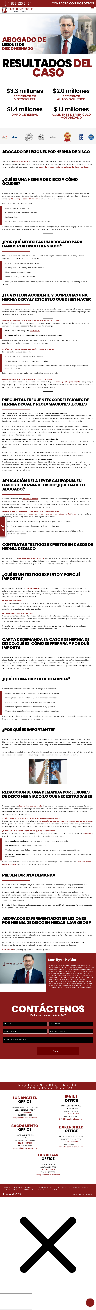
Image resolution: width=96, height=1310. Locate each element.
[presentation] (19, 1051)
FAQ (58, 1188)
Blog (52, 1188)
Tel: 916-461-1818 (25, 1143)
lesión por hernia (30, 499)
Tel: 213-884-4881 (25, 1112)
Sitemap (66, 1188)
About (7, 1188)
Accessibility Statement (32, 1190)
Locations (17, 1188)
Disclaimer (51, 1190)
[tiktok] (16, 1195)
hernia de (18, 161)
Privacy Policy (11, 1190)
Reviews (76, 1188)
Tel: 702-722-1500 (48, 1170)
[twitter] (13, 1195)
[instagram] (7, 1195)
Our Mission (30, 1188)
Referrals (43, 1188)
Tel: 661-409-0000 (71, 1142)
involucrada (35, 331)
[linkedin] (10, 1195)
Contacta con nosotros (73, 3)
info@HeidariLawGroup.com (25, 1118)
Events (85, 1188)
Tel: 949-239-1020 (71, 1114)
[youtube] (19, 1195)
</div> (16, 1301)
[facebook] (3, 1195)
